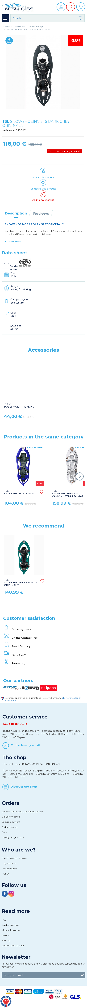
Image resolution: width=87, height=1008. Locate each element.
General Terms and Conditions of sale (22, 811)
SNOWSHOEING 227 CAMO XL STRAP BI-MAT (67, 494)
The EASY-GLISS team (14, 858)
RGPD (5, 873)
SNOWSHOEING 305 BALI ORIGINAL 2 (20, 583)
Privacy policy (9, 868)
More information (11, 930)
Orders (10, 803)
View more (14, 241)
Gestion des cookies (13, 945)
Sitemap (6, 940)
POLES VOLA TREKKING (19, 405)
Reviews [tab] (41, 213)
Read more (16, 911)
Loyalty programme (13, 837)
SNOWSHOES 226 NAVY (19, 492)
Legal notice (9, 863)
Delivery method (11, 816)
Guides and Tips (10, 924)
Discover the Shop (24, 786)
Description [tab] (16, 213)
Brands (5, 935)
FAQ (4, 919)
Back (4, 832)
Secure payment (11, 821)
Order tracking (9, 827)
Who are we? (19, 850)
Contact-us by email (25, 745)
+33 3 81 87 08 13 (14, 724)
